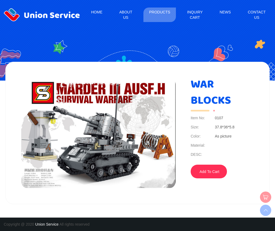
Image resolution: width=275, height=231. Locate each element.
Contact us (257, 15)
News (225, 12)
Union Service (47, 224)
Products (159, 12)
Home (96, 12)
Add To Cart (209, 171)
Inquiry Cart (195, 15)
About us (125, 15)
